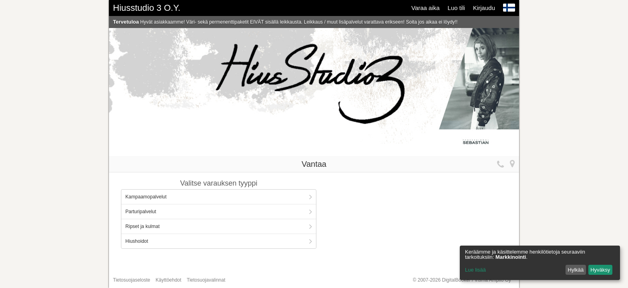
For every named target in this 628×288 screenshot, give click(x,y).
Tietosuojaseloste (131, 280)
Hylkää (576, 270)
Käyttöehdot (168, 280)
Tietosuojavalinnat (206, 280)
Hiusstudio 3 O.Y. (146, 8)
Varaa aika (425, 7)
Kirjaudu (484, 7)
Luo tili (456, 7)
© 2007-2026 (462, 280)
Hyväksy (600, 270)
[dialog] (540, 263)
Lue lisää (475, 269)
